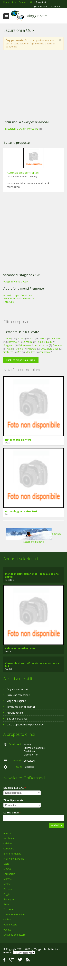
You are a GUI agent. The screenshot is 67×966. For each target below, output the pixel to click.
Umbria (7, 919)
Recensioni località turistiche (18, 298)
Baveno (12, 341)
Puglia (6, 894)
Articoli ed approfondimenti (18, 295)
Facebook (4, 960)
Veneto (7, 929)
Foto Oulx (8, 301)
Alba (9, 348)
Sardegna (8, 899)
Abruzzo (7, 833)
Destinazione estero (14, 934)
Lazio (6, 863)
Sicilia (6, 904)
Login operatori (39, 6)
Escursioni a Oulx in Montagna (21, 128)
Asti (32, 338)
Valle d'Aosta (10, 924)
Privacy (27, 744)
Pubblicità (29, 766)
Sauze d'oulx (45, 341)
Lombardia (9, 873)
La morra (27, 341)
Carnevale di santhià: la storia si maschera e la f (32, 665)
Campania (8, 848)
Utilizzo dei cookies (34, 747)
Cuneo (19, 348)
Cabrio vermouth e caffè (20, 648)
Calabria (7, 843)
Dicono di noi (31, 754)
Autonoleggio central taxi (23, 173)
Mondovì (30, 352)
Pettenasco (24, 345)
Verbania (57, 338)
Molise (7, 884)
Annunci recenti (15, 712)
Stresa (21, 338)
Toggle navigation (6, 16)
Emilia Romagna (12, 853)
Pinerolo (31, 348)
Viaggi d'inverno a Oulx (15, 281)
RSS (28, 960)
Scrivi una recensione (18, 695)
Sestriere (8, 352)
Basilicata (8, 838)
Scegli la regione (14, 787)
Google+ (11, 960)
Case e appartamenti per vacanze (25, 724)
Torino (7, 338)
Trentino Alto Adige (14, 914)
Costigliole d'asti (50, 348)
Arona (43, 338)
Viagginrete (37, 16)
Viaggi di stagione (16, 700)
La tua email (12, 812)
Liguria (7, 868)
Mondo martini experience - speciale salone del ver (32, 575)
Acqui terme (41, 345)
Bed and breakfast (17, 718)
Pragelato (8, 345)
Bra (19, 352)
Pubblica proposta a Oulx (19, 360)
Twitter (20, 960)
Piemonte (8, 889)
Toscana (8, 909)
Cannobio (44, 352)
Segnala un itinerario (18, 689)
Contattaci (56, 6)
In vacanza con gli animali (21, 706)
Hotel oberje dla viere (18, 439)
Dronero (57, 345)
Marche (7, 879)
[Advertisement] (32, 85)
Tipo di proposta (14, 800)
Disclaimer (29, 751)
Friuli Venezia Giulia (13, 858)
